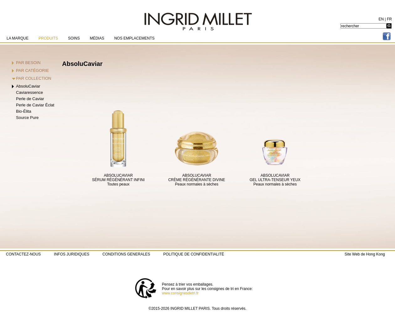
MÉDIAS (97, 38)
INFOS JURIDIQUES (71, 254)
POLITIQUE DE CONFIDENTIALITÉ (193, 254)
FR (389, 19)
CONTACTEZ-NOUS (23, 254)
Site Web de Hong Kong (365, 254)
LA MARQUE (18, 38)
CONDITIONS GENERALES (126, 254)
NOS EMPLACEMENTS (134, 38)
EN (381, 19)
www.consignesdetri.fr (180, 293)
